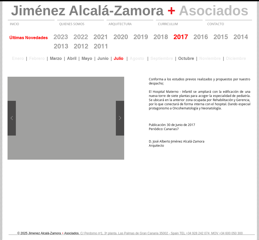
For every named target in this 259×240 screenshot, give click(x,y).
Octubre (186, 58)
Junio (103, 58)
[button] (66, 118)
